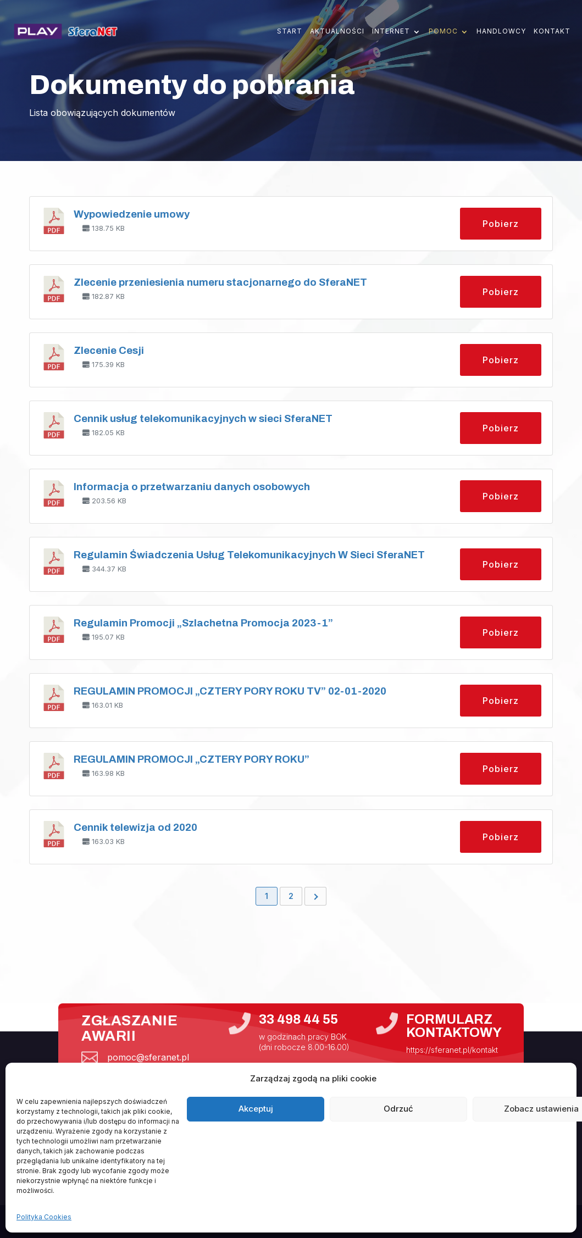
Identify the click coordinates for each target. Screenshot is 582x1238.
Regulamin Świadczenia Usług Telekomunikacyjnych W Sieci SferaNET (249, 554)
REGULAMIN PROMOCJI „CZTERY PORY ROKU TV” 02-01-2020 (230, 691)
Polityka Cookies (43, 1217)
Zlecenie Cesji (109, 350)
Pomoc (443, 31)
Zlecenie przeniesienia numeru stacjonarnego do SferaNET (220, 282)
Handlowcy (501, 31)
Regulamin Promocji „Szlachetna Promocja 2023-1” (203, 623)
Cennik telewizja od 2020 (135, 827)
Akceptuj (256, 1108)
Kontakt (552, 31)
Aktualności (337, 31)
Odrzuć (398, 1108)
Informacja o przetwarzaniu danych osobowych (192, 486)
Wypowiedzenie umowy (132, 214)
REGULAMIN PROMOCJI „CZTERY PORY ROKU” (191, 759)
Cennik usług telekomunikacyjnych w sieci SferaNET (203, 418)
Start (289, 31)
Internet (391, 31)
